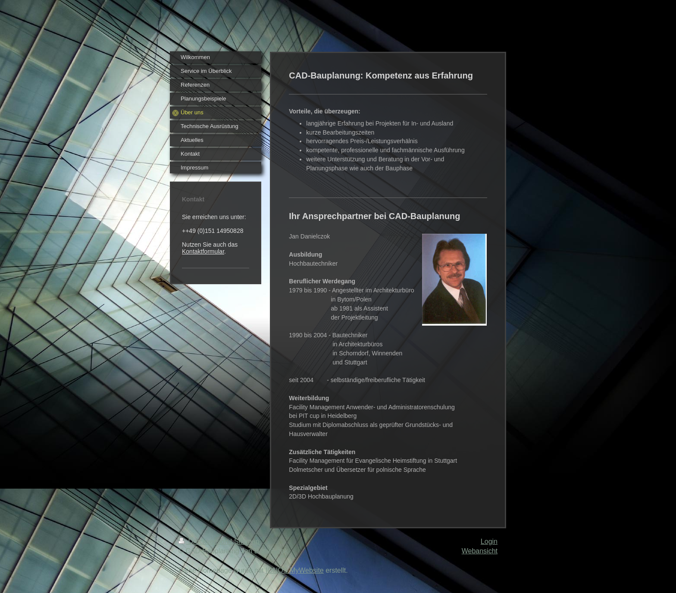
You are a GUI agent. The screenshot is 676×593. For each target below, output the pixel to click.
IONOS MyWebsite (295, 570)
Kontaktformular (203, 251)
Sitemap (247, 541)
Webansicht (480, 551)
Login (489, 541)
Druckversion (204, 541)
